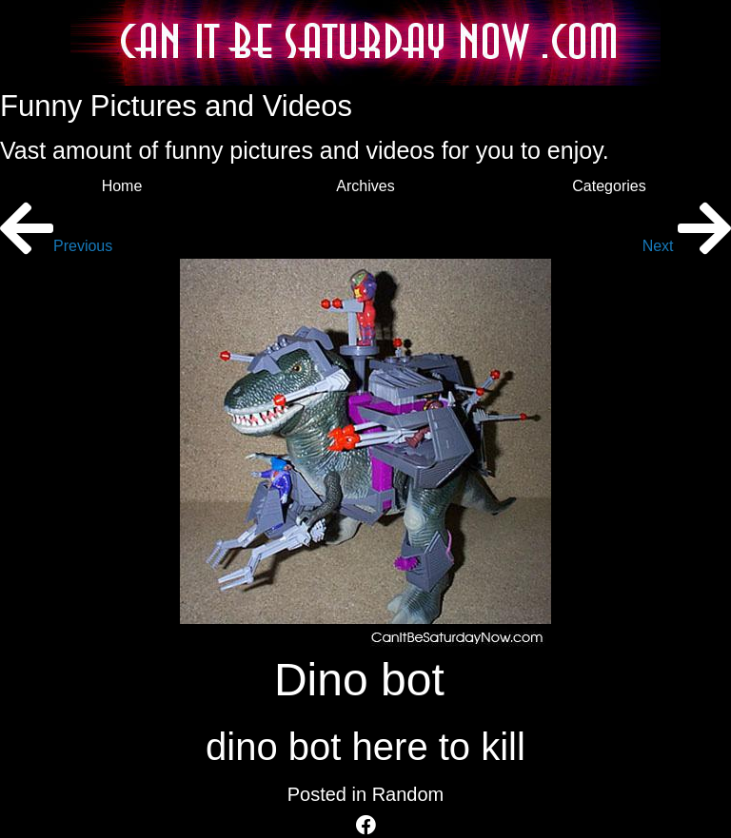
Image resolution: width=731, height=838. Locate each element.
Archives (365, 186)
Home (122, 186)
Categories (608, 186)
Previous (56, 246)
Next (686, 246)
